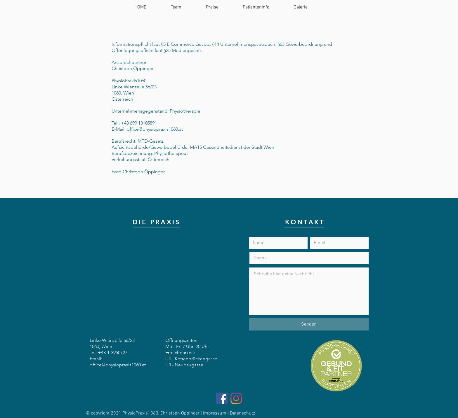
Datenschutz (242, 413)
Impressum (214, 413)
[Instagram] (236, 398)
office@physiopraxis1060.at (155, 129)
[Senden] (309, 324)
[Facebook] (222, 398)
